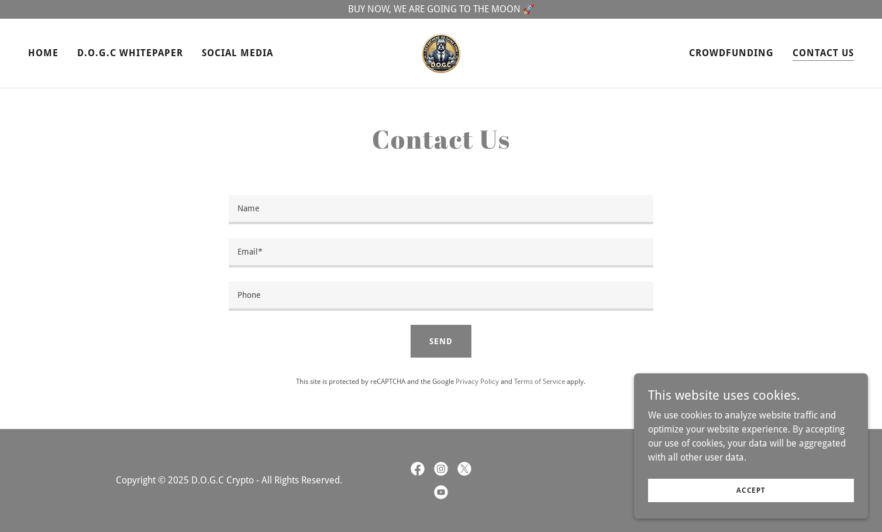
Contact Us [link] (823, 53)
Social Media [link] (237, 53)
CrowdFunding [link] (731, 53)
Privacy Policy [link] (477, 381)
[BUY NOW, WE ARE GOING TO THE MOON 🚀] (441, 9)
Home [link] (43, 53)
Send (441, 341)
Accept (751, 490)
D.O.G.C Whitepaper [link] (130, 53)
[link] (441, 52)
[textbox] (441, 209)
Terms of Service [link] (539, 381)
